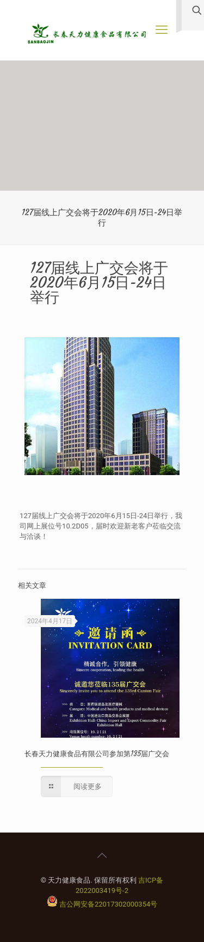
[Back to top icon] (102, 855)
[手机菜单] (161, 30)
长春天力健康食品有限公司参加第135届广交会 (96, 753)
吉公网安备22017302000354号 (108, 904)
